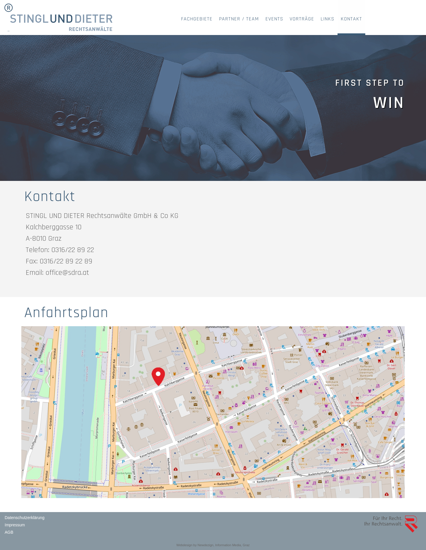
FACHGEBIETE (197, 18)
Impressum (15, 525)
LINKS (327, 18)
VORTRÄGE (302, 18)
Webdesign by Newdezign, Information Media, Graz (213, 545)
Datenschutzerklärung (24, 517)
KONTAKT (351, 18)
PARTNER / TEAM (239, 18)
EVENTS (274, 18)
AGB (9, 532)
